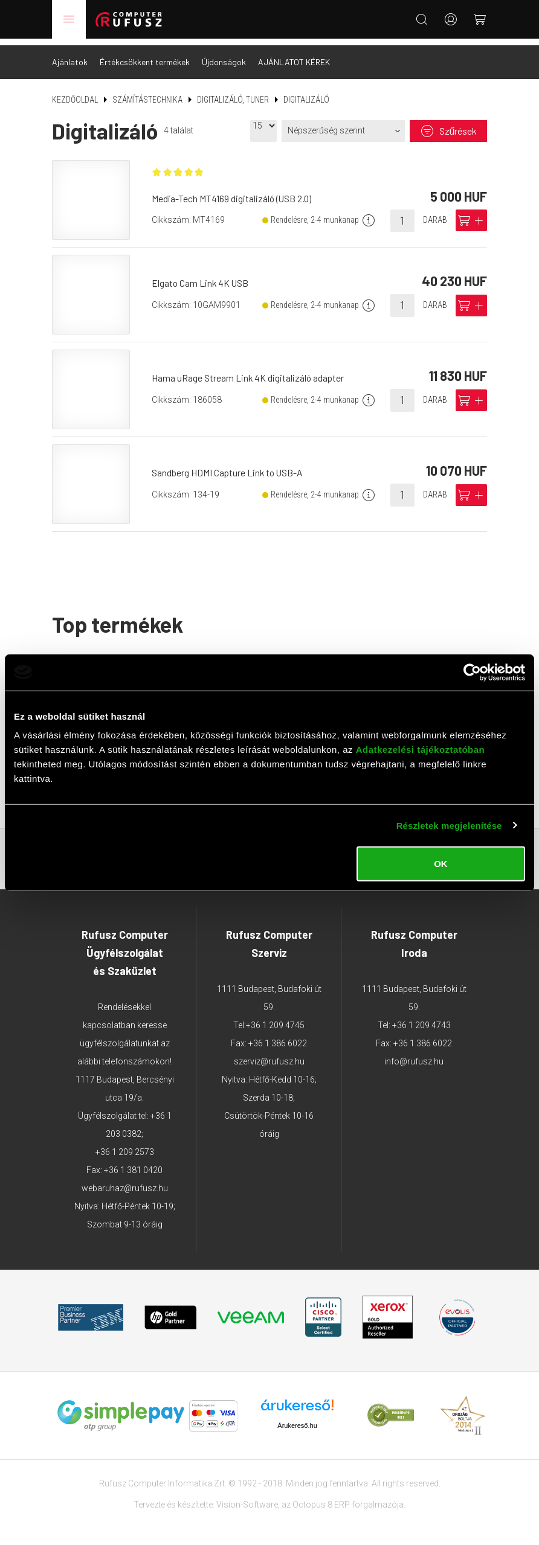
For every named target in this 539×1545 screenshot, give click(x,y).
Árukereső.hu (297, 1418)
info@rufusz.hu (414, 1055)
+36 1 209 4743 (421, 1018)
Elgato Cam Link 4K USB (202, 276)
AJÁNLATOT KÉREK (294, 55)
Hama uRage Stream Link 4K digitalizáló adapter (250, 371)
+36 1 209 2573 (124, 1145)
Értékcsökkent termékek (145, 55)
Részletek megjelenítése (449, 825)
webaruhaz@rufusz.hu (125, 1181)
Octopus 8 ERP (321, 1497)
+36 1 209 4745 (275, 1018)
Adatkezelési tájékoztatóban (420, 749)
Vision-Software (247, 1497)
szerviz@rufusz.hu (269, 1055)
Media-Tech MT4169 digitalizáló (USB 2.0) (234, 193)
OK (441, 864)
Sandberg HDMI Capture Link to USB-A (230, 466)
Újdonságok (224, 55)
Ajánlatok (70, 55)
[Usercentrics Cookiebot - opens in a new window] (472, 672)
